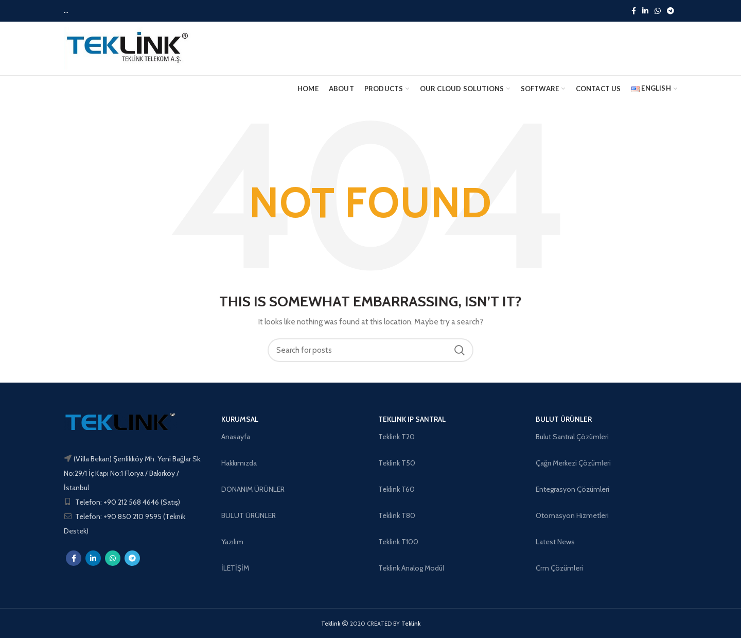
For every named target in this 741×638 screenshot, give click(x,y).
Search (459, 350)
